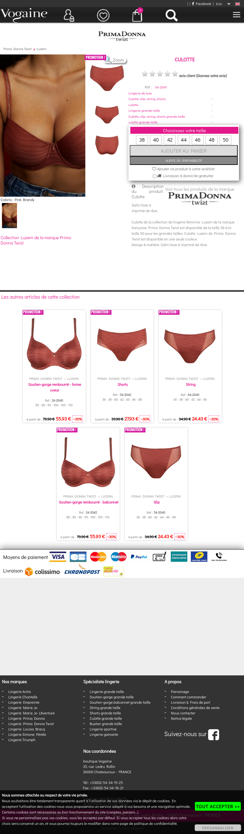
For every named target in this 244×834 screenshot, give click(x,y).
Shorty (122, 384)
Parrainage (180, 691)
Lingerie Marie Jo (22, 707)
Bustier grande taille (106, 723)
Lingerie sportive (103, 728)
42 (170, 139)
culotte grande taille (142, 122)
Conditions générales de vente (195, 707)
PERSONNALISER (218, 827)
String (191, 384)
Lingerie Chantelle (22, 696)
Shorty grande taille (105, 712)
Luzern (42, 48)
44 (184, 139)
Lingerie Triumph (21, 739)
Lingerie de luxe (140, 93)
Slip (157, 501)
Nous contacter (183, 712)
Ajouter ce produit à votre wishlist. (183, 168)
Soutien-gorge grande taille (112, 696)
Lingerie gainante (104, 734)
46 (198, 139)
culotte (133, 104)
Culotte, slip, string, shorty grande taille (156, 116)
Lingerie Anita (19, 691)
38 (142, 139)
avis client (187, 75)
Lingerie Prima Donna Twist (31, 723)
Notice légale (181, 718)
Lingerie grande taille (144, 110)
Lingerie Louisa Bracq (26, 728)
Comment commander (188, 696)
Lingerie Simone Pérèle (27, 734)
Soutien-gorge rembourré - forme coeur (54, 387)
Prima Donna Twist (17, 48)
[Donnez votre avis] (211, 75)
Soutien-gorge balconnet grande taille (120, 702)
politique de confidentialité (155, 823)
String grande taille (105, 707)
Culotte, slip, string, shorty (147, 98)
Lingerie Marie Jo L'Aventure (31, 712)
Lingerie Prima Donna (26, 718)
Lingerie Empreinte (23, 702)
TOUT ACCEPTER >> (218, 806)
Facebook (201, 3)
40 (156, 139)
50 (225, 139)
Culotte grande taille (106, 718)
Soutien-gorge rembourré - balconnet (88, 501)
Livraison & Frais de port (190, 702)
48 (211, 139)
